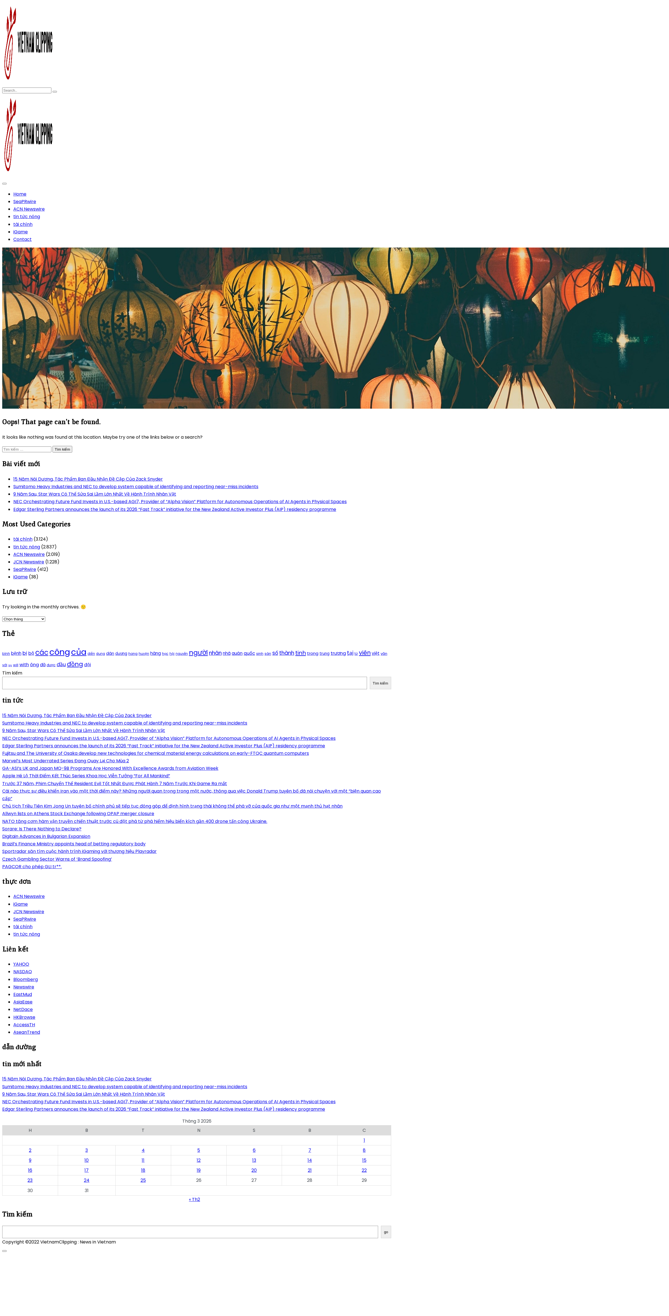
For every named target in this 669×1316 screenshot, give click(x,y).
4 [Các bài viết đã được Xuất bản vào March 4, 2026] (143, 1150)
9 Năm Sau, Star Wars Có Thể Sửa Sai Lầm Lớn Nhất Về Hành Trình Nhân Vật (94, 494)
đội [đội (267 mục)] (87, 664)
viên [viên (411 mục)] (365, 653)
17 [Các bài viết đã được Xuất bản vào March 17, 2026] (86, 1170)
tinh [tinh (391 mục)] (300, 653)
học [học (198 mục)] (165, 653)
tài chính (23, 224)
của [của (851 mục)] (78, 652)
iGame (20, 232)
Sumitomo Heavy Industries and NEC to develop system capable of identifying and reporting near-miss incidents (135, 486)
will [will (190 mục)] (15, 665)
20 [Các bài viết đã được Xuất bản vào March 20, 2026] (254, 1170)
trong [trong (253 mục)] (312, 653)
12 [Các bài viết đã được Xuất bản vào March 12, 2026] (199, 1160)
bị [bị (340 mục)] (25, 653)
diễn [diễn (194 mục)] (91, 653)
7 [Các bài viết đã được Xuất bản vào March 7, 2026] (309, 1150)
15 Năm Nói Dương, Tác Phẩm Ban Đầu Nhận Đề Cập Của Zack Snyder (88, 479)
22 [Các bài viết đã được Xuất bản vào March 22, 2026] (364, 1170)
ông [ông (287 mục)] (34, 664)
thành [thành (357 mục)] (286, 653)
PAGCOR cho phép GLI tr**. (32, 866)
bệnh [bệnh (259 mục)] (16, 653)
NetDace (23, 1009)
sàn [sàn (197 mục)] (267, 653)
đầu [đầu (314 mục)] (61, 664)
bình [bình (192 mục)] (6, 653)
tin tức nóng (26, 216)
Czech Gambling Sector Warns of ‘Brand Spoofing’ (57, 859)
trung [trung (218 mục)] (324, 653)
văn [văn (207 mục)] (384, 653)
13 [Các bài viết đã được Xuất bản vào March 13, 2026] (254, 1160)
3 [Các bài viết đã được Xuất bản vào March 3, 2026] (86, 1150)
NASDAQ (22, 971)
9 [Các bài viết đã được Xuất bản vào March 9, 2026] (30, 1160)
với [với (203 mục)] (4, 665)
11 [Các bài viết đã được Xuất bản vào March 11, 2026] (143, 1160)
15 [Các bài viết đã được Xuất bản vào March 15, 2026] (364, 1160)
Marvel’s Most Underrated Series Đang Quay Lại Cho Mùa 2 (65, 761)
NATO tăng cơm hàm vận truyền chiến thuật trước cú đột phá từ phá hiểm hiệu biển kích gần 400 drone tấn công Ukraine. (134, 821)
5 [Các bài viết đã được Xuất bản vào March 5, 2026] (198, 1150)
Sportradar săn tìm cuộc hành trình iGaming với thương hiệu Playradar (79, 851)
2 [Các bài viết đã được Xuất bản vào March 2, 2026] (30, 1150)
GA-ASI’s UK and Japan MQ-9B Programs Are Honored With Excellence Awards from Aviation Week (110, 768)
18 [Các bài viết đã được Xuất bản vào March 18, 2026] (143, 1170)
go (386, 1232)
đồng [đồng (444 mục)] (75, 664)
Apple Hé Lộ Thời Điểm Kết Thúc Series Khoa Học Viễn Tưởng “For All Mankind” (86, 776)
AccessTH (24, 1025)
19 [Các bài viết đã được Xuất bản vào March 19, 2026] (199, 1170)
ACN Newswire (29, 209)
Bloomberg (25, 979)
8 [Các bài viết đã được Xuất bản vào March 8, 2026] (364, 1150)
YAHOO (21, 964)
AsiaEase (23, 1002)
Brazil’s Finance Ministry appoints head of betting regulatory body (74, 844)
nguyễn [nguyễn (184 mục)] (182, 653)
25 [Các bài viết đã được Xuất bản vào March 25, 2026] (143, 1180)
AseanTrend (26, 1032)
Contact (22, 239)
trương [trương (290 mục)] (338, 653)
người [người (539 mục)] (198, 652)
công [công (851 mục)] (59, 652)
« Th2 (194, 1199)
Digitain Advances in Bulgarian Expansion (46, 836)
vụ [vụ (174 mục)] (10, 665)
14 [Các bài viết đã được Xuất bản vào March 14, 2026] (310, 1160)
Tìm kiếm (12, 673)
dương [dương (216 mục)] (121, 653)
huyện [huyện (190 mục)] (144, 653)
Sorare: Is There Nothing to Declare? (41, 829)
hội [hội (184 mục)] (171, 653)
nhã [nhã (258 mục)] (227, 653)
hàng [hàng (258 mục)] (155, 653)
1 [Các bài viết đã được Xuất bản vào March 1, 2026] (364, 1140)
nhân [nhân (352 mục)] (215, 653)
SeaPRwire (24, 201)
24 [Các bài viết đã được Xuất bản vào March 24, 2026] (86, 1180)
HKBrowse (24, 1017)
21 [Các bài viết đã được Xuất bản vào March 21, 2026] (310, 1170)
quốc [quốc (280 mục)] (249, 653)
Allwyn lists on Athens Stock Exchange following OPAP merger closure (78, 813)
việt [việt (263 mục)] (376, 653)
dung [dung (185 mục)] (100, 653)
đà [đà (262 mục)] (43, 665)
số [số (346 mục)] (275, 653)
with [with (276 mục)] (24, 664)
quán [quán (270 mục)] (237, 653)
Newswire (23, 987)
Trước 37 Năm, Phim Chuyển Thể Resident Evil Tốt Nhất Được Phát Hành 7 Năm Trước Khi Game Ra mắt (114, 783)
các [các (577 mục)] (41, 652)
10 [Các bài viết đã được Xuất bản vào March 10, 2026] (86, 1160)
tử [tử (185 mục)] (356, 653)
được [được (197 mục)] (51, 665)
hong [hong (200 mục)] (133, 653)
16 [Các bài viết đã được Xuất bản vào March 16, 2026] (30, 1170)
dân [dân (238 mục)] (110, 653)
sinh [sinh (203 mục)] (259, 653)
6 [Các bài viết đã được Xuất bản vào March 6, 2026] (254, 1150)
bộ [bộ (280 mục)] (31, 653)
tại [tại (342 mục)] (350, 653)
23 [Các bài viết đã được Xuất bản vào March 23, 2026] (30, 1180)
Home (19, 194)
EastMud (22, 994)
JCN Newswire (28, 562)
